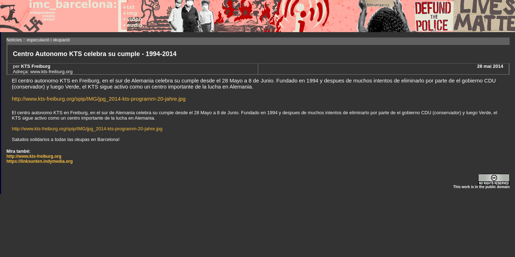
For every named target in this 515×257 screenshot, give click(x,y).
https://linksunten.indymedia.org (39, 161)
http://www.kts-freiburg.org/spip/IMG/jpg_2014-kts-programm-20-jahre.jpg (99, 99)
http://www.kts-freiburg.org (34, 156)
